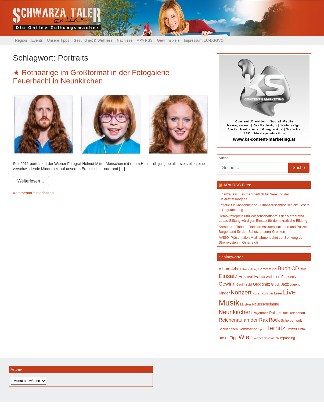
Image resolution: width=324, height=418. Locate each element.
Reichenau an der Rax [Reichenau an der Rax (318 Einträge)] (243, 320)
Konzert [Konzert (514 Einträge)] (241, 292)
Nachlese (124, 40)
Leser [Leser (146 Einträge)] (278, 293)
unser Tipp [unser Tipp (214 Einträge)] (228, 337)
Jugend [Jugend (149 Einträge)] (295, 284)
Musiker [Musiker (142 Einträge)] (245, 304)
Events (37, 40)
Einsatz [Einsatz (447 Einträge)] (228, 276)
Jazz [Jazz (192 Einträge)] (285, 284)
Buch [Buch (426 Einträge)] (284, 268)
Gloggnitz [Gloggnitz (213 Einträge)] (261, 284)
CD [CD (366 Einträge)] (295, 268)
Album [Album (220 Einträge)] (224, 268)
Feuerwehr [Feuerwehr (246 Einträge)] (264, 276)
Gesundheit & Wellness (93, 40)
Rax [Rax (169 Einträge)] (285, 313)
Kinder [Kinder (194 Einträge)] (224, 293)
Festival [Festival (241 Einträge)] (246, 276)
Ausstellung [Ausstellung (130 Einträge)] (249, 269)
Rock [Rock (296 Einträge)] (274, 320)
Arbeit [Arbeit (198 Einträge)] (236, 269)
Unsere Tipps (58, 40)
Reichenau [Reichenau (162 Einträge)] (297, 313)
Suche (223, 158)
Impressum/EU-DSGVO (204, 40)
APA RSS (145, 40)
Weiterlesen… (30, 181)
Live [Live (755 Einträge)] (289, 292)
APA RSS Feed (237, 184)
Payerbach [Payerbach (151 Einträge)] (260, 313)
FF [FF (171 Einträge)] (278, 277)
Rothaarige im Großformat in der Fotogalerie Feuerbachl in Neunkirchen (91, 76)
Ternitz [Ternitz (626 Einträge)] (276, 328)
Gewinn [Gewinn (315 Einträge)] (227, 284)
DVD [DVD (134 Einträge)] (303, 269)
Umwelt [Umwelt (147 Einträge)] (291, 329)
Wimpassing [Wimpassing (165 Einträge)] (285, 338)
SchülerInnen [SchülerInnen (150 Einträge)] (228, 329)
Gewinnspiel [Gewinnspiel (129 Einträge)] (244, 284)
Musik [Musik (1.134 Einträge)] (229, 302)
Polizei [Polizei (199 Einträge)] (274, 313)
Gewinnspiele (168, 40)
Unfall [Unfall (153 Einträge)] (302, 329)
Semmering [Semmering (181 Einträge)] (248, 329)
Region (21, 40)
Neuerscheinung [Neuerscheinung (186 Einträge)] (265, 304)
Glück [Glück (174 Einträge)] (275, 284)
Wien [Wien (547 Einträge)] (246, 336)
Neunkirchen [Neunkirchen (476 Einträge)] (235, 312)
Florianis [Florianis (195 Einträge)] (288, 277)
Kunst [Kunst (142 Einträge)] (257, 293)
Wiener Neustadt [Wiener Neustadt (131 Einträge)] (264, 338)
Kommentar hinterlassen (33, 193)
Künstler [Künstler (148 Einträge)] (267, 293)
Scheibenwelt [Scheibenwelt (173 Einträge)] (291, 320)
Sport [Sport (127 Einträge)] (261, 329)
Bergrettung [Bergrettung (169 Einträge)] (267, 269)
